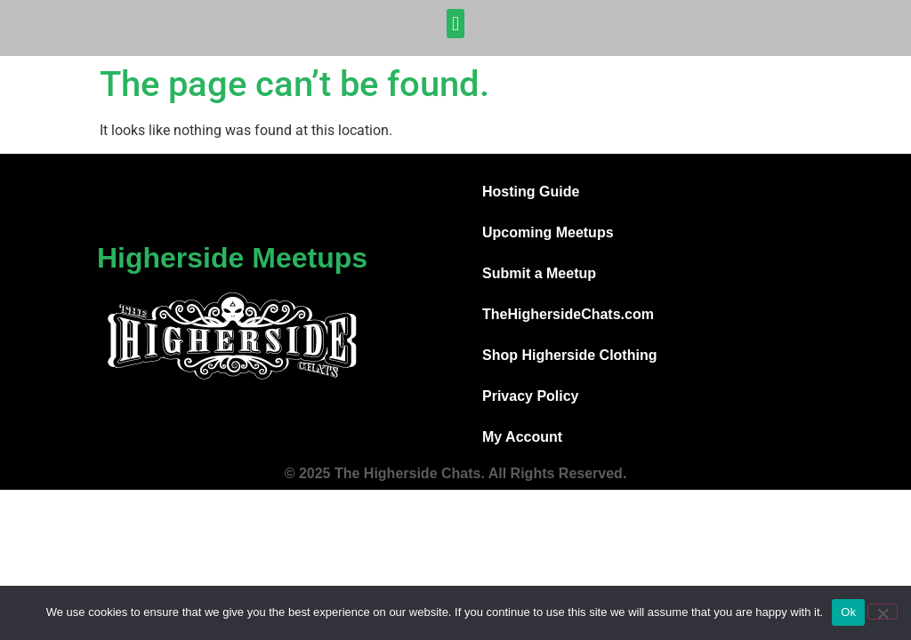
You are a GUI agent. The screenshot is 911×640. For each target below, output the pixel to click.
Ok (848, 612)
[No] (882, 612)
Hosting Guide (530, 191)
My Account (522, 436)
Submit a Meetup (539, 273)
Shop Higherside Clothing (569, 355)
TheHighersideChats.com (568, 314)
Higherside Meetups (232, 258)
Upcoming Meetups (548, 232)
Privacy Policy (530, 396)
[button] (455, 23)
